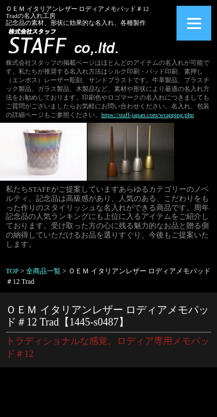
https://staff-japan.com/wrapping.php (147, 114)
